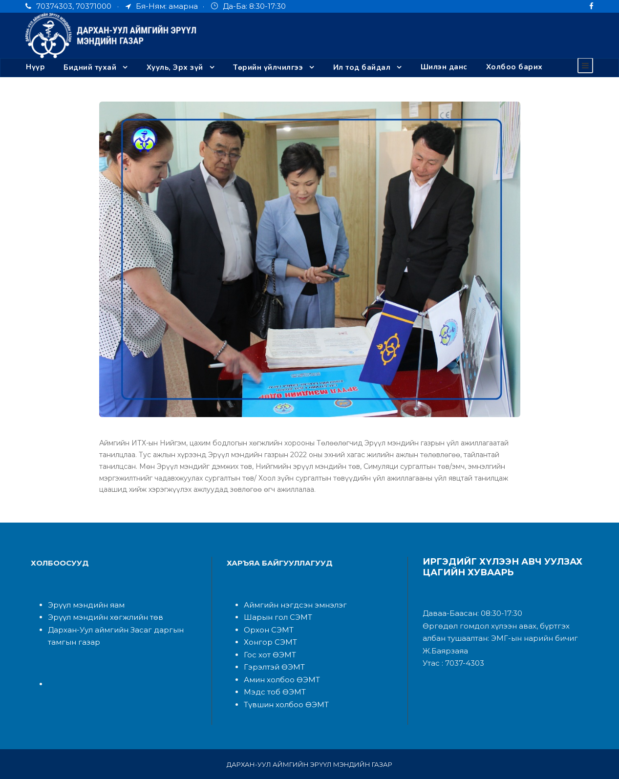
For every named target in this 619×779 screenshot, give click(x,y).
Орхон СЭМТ (266, 629)
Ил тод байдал (361, 67)
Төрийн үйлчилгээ (268, 67)
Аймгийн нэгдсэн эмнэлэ (285, 604)
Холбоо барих (511, 67)
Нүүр (35, 67)
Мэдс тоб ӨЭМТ (271, 691)
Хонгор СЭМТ (267, 641)
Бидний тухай (89, 67)
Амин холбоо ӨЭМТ (278, 679)
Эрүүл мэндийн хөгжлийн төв (98, 616)
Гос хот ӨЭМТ (268, 654)
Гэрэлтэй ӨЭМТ (271, 666)
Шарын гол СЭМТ (274, 616)
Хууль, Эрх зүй (174, 67)
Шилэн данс (443, 67)
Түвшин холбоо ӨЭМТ (282, 704)
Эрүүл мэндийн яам (82, 604)
